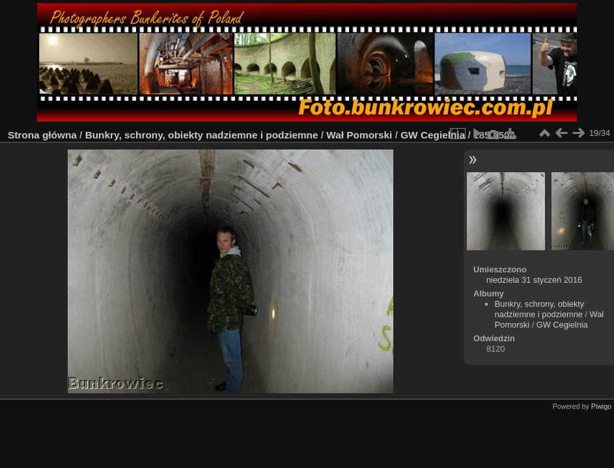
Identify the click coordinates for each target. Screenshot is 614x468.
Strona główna (42, 134)
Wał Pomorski (359, 134)
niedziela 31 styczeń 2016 (534, 280)
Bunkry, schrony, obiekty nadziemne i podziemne (201, 134)
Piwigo (601, 406)
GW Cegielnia (432, 134)
